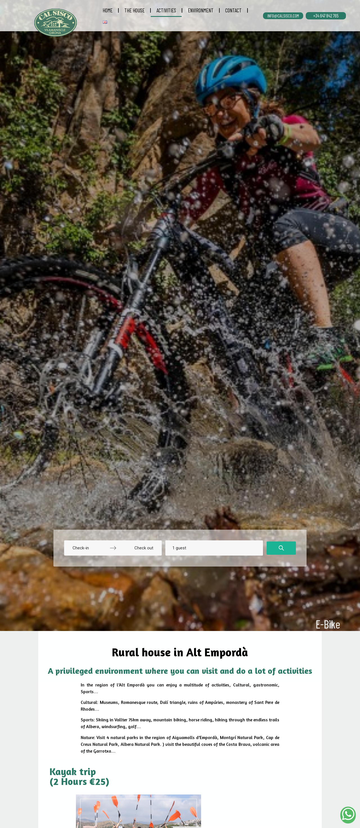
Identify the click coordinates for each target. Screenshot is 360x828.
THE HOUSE (134, 10)
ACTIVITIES (166, 10)
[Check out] (137, 548)
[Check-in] (88, 548)
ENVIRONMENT (200, 10)
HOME (107, 10)
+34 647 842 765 (326, 15)
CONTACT (233, 10)
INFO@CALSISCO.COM (283, 15)
